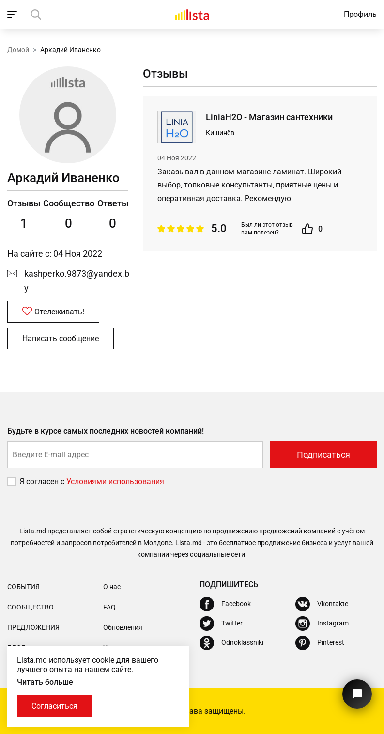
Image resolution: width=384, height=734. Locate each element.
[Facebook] (225, 604)
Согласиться (54, 706)
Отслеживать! (53, 311)
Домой (18, 50)
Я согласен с (42, 481)
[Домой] (192, 14)
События (23, 587)
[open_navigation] (13, 14)
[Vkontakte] (321, 604)
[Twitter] (221, 623)
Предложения (33, 627)
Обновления (122, 627)
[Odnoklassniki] (231, 643)
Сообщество (30, 607)
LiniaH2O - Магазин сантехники (269, 117)
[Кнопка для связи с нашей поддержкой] (357, 694)
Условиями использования (115, 481)
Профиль (360, 14)
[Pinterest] (319, 643)
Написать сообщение (60, 338)
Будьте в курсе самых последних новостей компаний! (105, 431)
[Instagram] (322, 623)
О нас (112, 587)
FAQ (109, 607)
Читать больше (45, 682)
